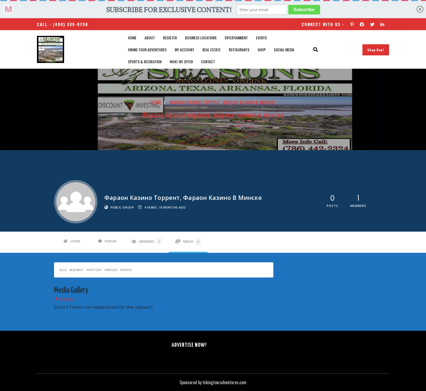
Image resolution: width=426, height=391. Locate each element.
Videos (111, 270)
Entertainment (236, 37)
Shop (262, 49)
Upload (64, 299)
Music (125, 270)
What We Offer (181, 61)
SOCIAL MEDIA (284, 49)
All (62, 270)
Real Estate (211, 49)
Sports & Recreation (144, 61)
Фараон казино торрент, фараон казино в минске (222, 102)
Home (132, 37)
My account (184, 49)
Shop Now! (375, 50)
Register (170, 37)
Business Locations (201, 37)
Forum (110, 241)
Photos (94, 270)
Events (261, 37)
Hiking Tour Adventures (147, 49)
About (150, 37)
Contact (208, 61)
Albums (76, 270)
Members (150, 241)
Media (192, 241)
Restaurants (239, 49)
